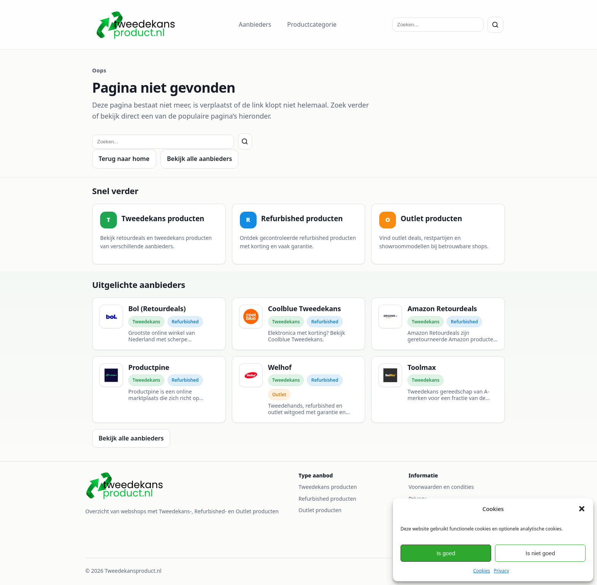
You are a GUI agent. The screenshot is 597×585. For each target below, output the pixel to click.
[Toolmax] (438, 390)
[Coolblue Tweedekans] (298, 324)
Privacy (501, 570)
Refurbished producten (327, 498)
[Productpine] (159, 390)
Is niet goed (540, 553)
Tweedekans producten (327, 486)
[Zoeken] (495, 25)
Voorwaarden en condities (441, 486)
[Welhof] (298, 390)
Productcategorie (312, 24)
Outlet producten (320, 510)
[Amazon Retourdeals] (438, 324)
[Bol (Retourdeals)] (159, 324)
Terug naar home (124, 158)
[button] (582, 509)
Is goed (445, 553)
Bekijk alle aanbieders (199, 158)
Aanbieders (255, 24)
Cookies (481, 570)
